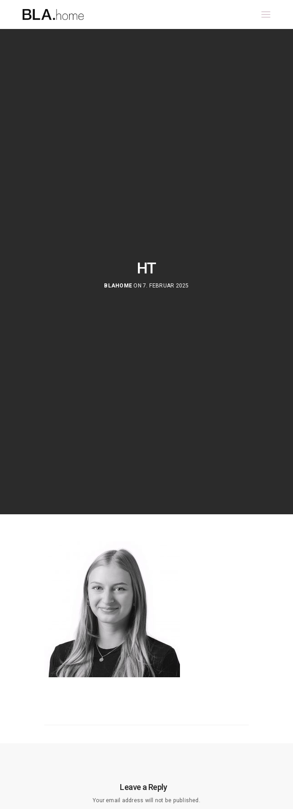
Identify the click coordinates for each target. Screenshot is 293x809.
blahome (118, 286)
